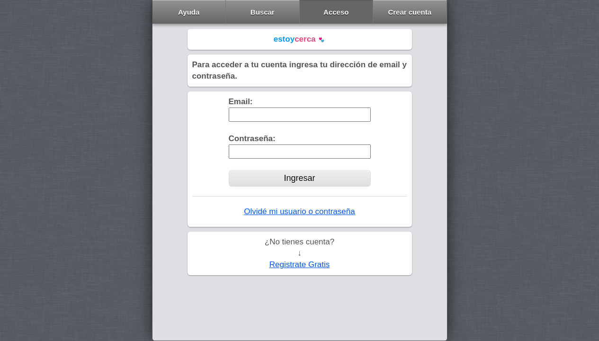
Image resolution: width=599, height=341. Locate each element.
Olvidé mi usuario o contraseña (299, 211)
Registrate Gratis (299, 264)
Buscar (262, 12)
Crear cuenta (409, 12)
